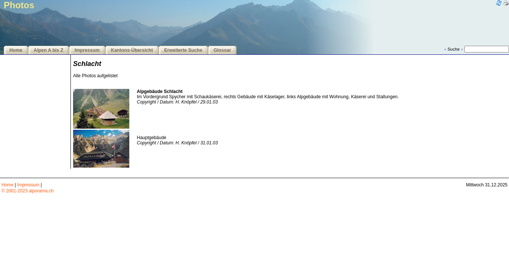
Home (15, 50)
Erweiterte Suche (183, 50)
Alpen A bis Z (48, 50)
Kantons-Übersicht (132, 50)
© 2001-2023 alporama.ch (27, 191)
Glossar (222, 50)
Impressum (87, 50)
